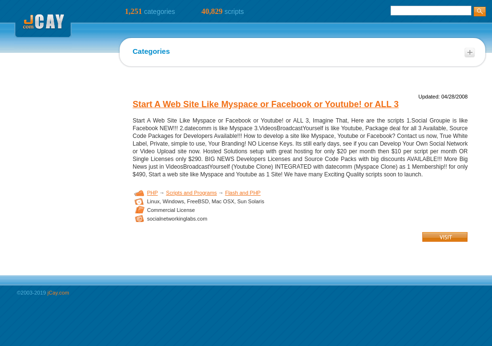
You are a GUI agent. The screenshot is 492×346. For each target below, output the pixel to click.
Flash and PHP (242, 193)
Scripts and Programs (191, 193)
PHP (152, 193)
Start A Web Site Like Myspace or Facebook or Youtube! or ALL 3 (266, 104)
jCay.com (58, 293)
